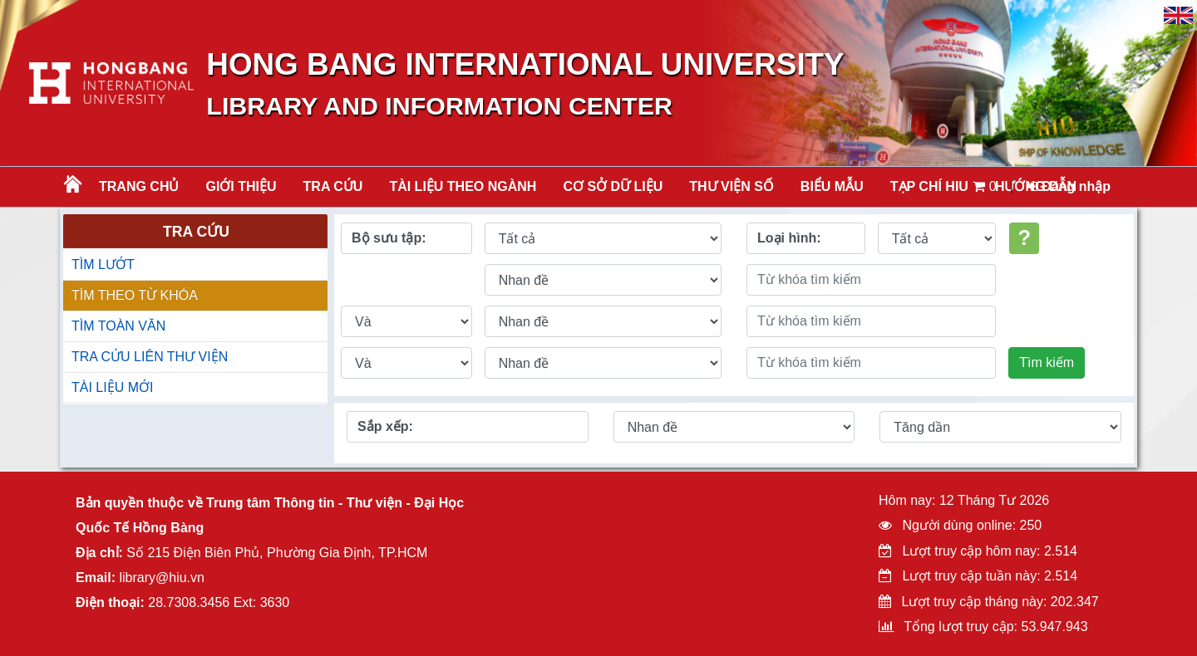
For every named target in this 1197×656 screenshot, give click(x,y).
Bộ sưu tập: (389, 238)
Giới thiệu (240, 186)
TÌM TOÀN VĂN (118, 326)
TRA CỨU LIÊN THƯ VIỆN (149, 357)
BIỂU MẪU (832, 186)
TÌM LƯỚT (103, 264)
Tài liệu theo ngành (462, 186)
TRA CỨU (333, 186)
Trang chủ (139, 186)
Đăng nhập (1069, 186)
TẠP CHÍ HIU (929, 186)
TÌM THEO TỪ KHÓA (134, 295)
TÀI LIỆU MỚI (112, 387)
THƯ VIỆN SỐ (731, 186)
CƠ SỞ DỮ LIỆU (613, 186)
